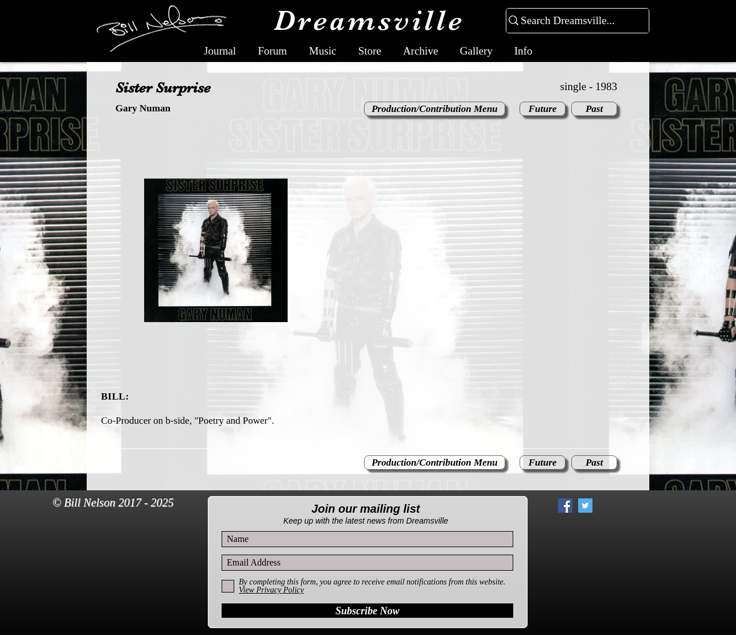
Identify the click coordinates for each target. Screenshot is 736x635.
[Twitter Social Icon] (585, 505)
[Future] (542, 109)
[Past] (594, 109)
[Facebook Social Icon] (565, 505)
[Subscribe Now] (367, 610)
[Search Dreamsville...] (573, 21)
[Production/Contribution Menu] (434, 109)
